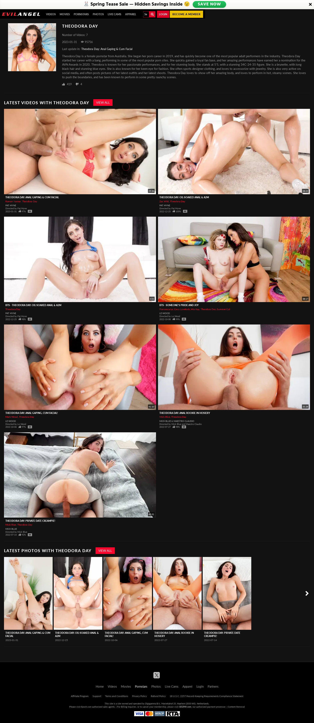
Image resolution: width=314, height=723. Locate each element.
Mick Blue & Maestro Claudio (176, 421)
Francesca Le (166, 309)
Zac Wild (164, 201)
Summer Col (223, 309)
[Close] (310, 4)
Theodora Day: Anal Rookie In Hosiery (184, 413)
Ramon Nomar (13, 201)
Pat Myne (10, 205)
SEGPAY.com (185, 706)
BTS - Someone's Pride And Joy (179, 305)
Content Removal (236, 706)
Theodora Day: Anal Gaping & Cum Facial (106, 49)
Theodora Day (29, 201)
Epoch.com (86, 706)
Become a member (186, 14)
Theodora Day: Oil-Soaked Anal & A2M (184, 197)
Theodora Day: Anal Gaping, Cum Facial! (31, 413)
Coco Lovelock (182, 309)
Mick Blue (164, 416)
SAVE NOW (209, 4)
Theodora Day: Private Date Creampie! (30, 520)
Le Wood (164, 313)
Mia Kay (195, 309)
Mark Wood (11, 416)
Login (163, 14)
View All (103, 102)
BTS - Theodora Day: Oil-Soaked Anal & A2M (33, 305)
